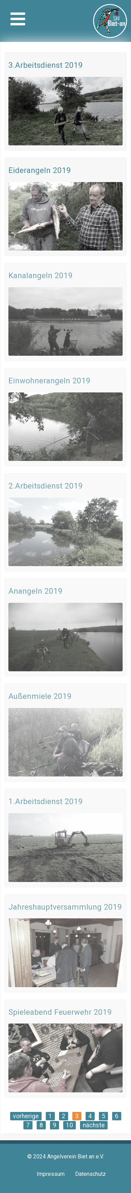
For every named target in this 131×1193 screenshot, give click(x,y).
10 (69, 1125)
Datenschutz (90, 1174)
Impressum (51, 1174)
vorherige (26, 1116)
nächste (94, 1125)
